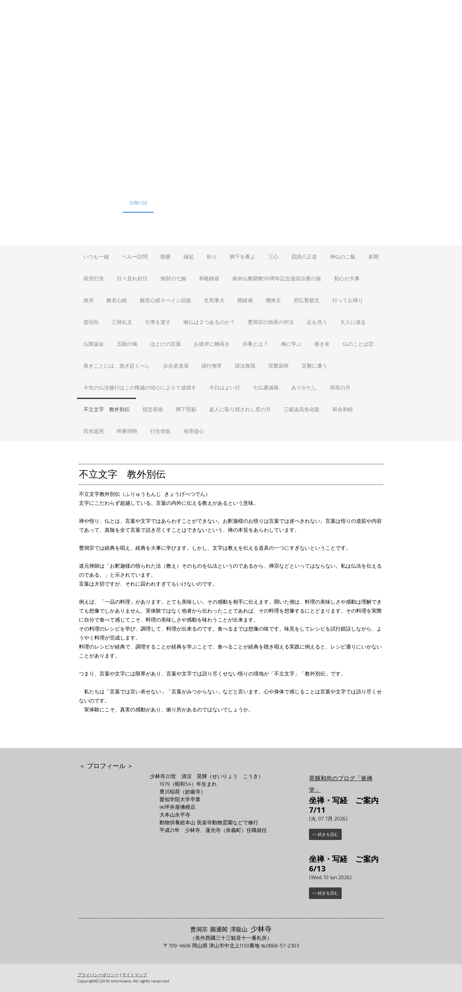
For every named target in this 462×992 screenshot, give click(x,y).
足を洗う (317, 322)
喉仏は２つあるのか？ (209, 322)
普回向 (91, 322)
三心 (273, 256)
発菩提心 (194, 431)
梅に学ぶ (291, 344)
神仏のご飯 (342, 256)
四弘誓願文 (307, 300)
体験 (151, 183)
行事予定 (125, 183)
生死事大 (214, 300)
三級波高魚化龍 (302, 409)
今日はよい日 (224, 387)
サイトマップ (134, 974)
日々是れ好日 (132, 278)
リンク (366, 202)
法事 (319, 183)
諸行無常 (211, 365)
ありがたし (304, 387)
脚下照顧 (186, 409)
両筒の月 (340, 387)
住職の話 (138, 202)
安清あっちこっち (262, 202)
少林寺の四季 (103, 202)
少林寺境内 (224, 183)
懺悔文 (273, 300)
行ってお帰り (347, 300)
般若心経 (117, 300)
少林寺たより (173, 202)
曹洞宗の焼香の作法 (271, 322)
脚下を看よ (242, 256)
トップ (97, 183)
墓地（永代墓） (264, 183)
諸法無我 (245, 365)
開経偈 (245, 300)
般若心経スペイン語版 (165, 300)
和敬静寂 (209, 278)
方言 (226, 202)
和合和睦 (342, 409)
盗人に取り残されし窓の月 (240, 409)
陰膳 (165, 256)
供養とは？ (255, 344)
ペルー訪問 (135, 256)
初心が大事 (347, 278)
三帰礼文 (122, 322)
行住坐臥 (160, 431)
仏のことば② (358, 344)
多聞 (373, 256)
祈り (212, 256)
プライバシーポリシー (98, 974)
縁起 (189, 256)
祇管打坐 (93, 278)
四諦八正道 (304, 256)
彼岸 (88, 300)
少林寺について (185, 183)
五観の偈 (127, 344)
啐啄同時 (127, 431)
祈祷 (341, 183)
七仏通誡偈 (265, 387)
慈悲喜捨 (152, 409)
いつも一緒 (96, 256)
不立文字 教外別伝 (106, 409)
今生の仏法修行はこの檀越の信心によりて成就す (139, 387)
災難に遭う (314, 365)
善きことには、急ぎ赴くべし (116, 365)
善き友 (322, 344)
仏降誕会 (93, 344)
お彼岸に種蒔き (212, 344)
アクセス (302, 202)
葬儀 (297, 183)
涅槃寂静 (278, 365)
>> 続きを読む (325, 834)
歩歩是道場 (176, 365)
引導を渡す (158, 322)
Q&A (205, 202)
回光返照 (93, 431)
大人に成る (353, 322)
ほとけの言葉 (165, 344)
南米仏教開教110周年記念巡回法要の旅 (276, 278)
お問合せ (333, 202)
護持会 (365, 183)
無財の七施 (173, 278)
